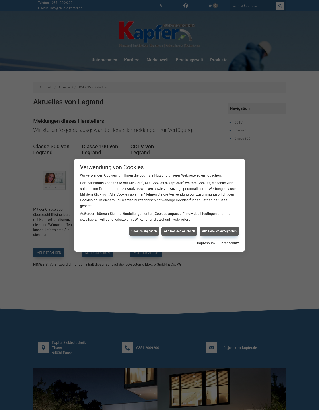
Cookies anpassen (144, 224)
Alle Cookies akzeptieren (219, 224)
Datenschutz (229, 236)
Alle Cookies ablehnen (179, 224)
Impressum (206, 236)
